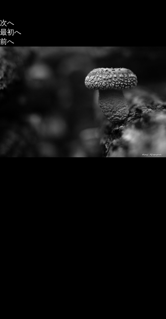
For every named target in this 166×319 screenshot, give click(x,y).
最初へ (10, 32)
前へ (7, 41)
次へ (7, 23)
